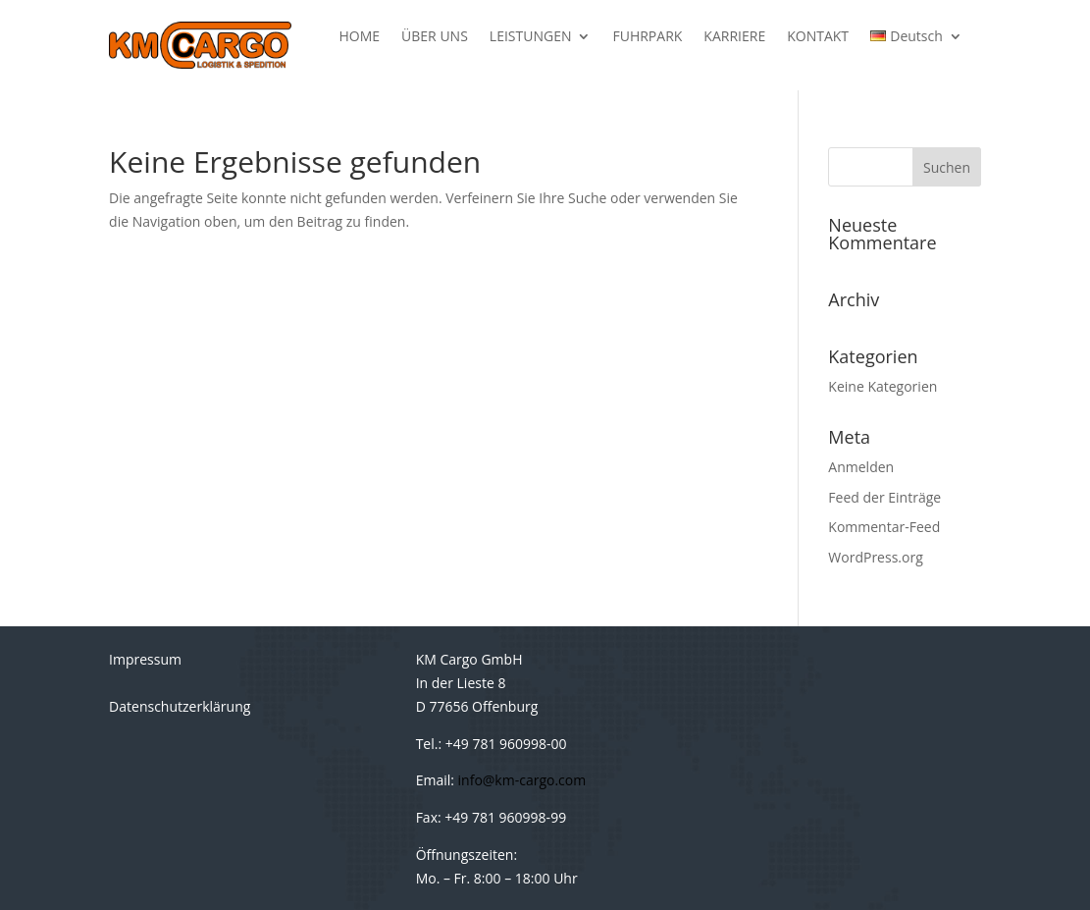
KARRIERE (734, 37)
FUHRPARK (647, 37)
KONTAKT (818, 37)
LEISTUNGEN (531, 37)
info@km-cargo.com (522, 780)
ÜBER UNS (434, 37)
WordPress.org (875, 557)
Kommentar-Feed (884, 526)
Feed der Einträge (884, 497)
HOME (360, 37)
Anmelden (861, 466)
